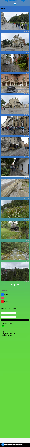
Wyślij (15, 301)
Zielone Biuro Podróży (15, 1)
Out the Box (17, 444)
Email (2, 292)
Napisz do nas (3, 296)
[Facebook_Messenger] (2, 444)
